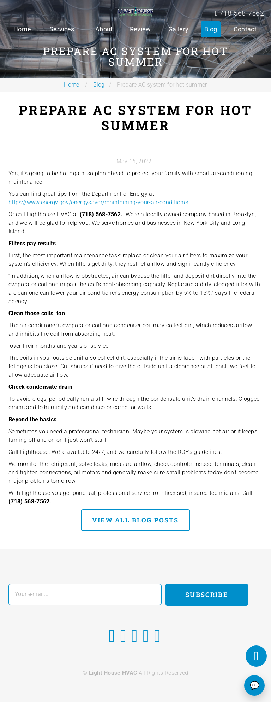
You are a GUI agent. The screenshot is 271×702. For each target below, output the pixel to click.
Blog (210, 29)
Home (22, 29)
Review (140, 29)
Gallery (178, 29)
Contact (245, 29)
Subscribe (206, 594)
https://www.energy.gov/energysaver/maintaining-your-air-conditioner (98, 202)
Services (61, 29)
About (104, 29)
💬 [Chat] (254, 685)
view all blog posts (135, 520)
